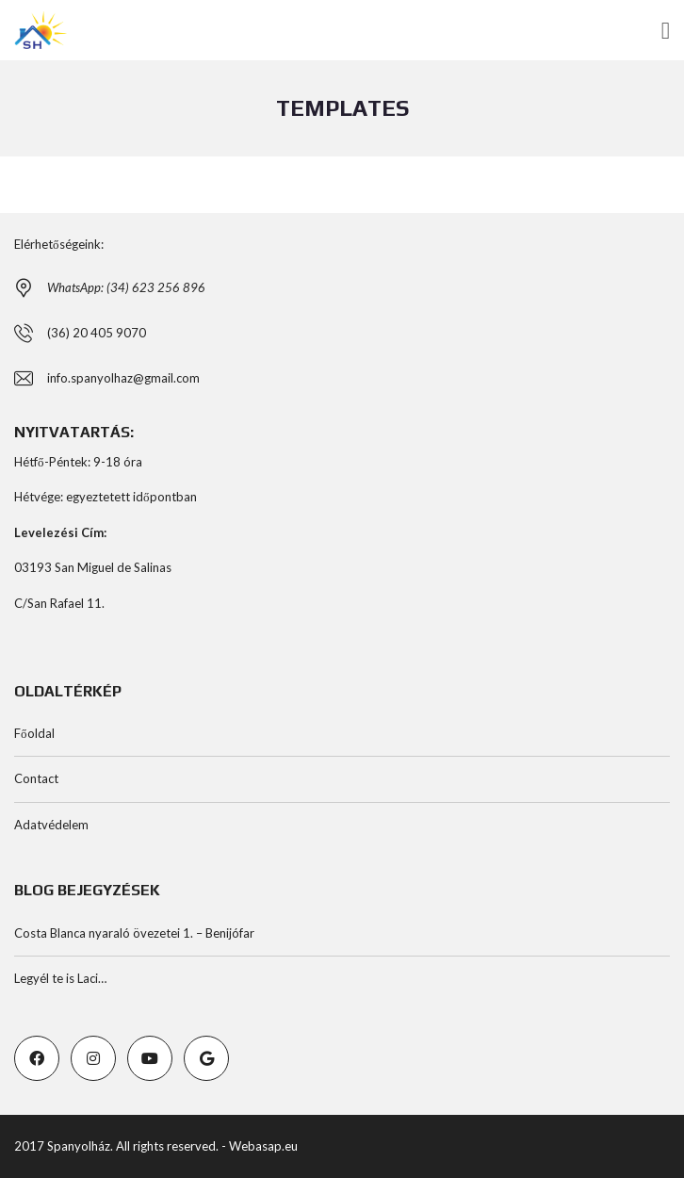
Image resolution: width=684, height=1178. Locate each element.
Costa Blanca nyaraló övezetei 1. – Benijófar (134, 933)
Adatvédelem (51, 824)
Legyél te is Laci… (60, 978)
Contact (36, 778)
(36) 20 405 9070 (96, 332)
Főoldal (34, 733)
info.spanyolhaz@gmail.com (123, 377)
